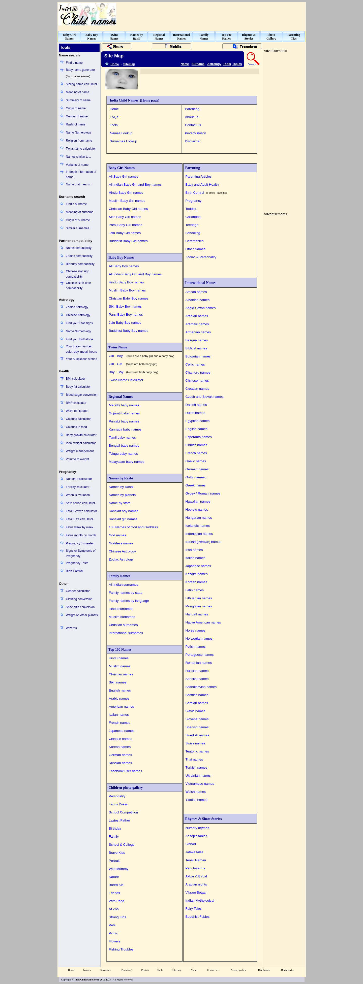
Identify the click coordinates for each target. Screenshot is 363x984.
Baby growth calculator (81, 435)
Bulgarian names (198, 356)
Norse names (195, 630)
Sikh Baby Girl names (125, 217)
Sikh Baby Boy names (125, 306)
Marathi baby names (124, 405)
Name (185, 64)
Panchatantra (195, 868)
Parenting (192, 109)
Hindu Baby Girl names (126, 192)
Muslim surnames (122, 617)
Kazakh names (197, 574)
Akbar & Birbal (196, 876)
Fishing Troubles (121, 949)
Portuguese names (200, 655)
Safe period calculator (80, 503)
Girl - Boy (141, 356)
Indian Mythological (200, 900)
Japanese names (122, 731)
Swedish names (197, 735)
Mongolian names (199, 606)
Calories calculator (78, 419)
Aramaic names (197, 324)
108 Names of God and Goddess (133, 527)
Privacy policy (238, 970)
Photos (144, 970)
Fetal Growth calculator (81, 511)
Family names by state (125, 593)
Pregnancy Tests (77, 563)
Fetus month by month (81, 535)
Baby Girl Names (121, 168)
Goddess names (121, 543)
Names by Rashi (120, 478)
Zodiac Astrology (77, 307)
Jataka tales (194, 852)
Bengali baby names (124, 445)
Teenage (192, 225)
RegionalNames (159, 36)
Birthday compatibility (80, 264)
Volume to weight (77, 459)
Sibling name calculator (81, 84)
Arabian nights (196, 884)
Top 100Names (226, 36)
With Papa (117, 901)
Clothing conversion (79, 599)
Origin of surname (78, 220)
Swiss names (195, 743)
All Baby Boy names (124, 266)
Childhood (193, 217)
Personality (117, 796)
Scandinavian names (201, 687)
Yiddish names (196, 800)
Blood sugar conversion (81, 395)
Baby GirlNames (69, 36)
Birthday (115, 828)
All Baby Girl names (123, 176)
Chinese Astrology (78, 315)
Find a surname (76, 204)
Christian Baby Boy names (128, 298)
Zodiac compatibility (79, 256)
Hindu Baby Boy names (126, 282)
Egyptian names (198, 421)
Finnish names (196, 445)
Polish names (196, 646)
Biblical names (196, 348)
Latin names (195, 590)
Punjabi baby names (124, 421)
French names (119, 723)
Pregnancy (194, 201)
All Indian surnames (123, 584)
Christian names (121, 674)
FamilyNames (203, 36)
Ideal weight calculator (81, 443)
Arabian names (197, 316)
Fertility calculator (77, 487)
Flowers (115, 941)
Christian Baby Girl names (128, 209)
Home (114, 109)
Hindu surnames (121, 609)
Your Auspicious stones (81, 359)
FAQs (114, 117)
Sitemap (129, 64)
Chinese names (120, 739)
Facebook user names (125, 771)
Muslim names (120, 666)
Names (87, 970)
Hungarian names (199, 517)
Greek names (196, 485)
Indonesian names (199, 534)
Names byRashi (136, 36)
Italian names (119, 714)
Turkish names (196, 767)
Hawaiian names (198, 501)
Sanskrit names (197, 679)
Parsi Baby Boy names (126, 314)
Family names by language (129, 601)
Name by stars (120, 503)
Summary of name (78, 100)
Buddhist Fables (198, 917)
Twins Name (117, 347)
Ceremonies (195, 241)
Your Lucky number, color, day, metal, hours (81, 349)
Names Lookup (121, 133)
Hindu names (119, 658)
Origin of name (76, 108)
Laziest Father (119, 820)
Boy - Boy (133, 372)
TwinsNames (114, 36)
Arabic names (119, 698)
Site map (177, 970)
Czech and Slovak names (205, 397)
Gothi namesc (196, 477)
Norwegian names (199, 638)
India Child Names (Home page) (134, 100)
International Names (200, 283)
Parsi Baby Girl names (125, 225)
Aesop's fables (196, 836)
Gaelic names (196, 461)
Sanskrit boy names (123, 511)
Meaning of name (77, 92)
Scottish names (197, 695)
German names (120, 755)
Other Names (195, 249)
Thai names (194, 759)
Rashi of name (75, 124)
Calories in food (76, 427)
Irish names (194, 550)
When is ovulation (78, 495)
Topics (237, 64)
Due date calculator (79, 479)
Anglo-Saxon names (201, 308)
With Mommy (119, 869)
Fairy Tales (194, 908)
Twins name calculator (81, 148)
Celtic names (195, 364)
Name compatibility (78, 248)
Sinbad (191, 844)
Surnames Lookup (123, 141)
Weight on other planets (82, 615)
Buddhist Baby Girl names (128, 241)
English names (120, 690)
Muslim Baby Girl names (127, 201)
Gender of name (77, 116)
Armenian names (198, 332)
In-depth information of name (81, 174)
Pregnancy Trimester (80, 543)
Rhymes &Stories (249, 36)
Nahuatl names (197, 614)
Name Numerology (78, 132)
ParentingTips (293, 36)
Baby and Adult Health (202, 184)
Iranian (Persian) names (203, 542)
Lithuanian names (199, 598)
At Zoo (114, 909)
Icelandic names (198, 526)
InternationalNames (181, 36)
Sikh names (118, 682)
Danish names (196, 405)
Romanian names (199, 663)
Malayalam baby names (126, 462)
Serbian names (197, 703)
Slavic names (195, 711)
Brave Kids (117, 853)
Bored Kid (116, 885)
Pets (112, 925)
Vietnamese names (200, 783)
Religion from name (79, 140)
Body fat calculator (78, 386)
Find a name (74, 62)
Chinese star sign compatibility (77, 274)
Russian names (120, 763)
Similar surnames (77, 228)
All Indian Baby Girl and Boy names (135, 184)
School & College (122, 844)
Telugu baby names (123, 453)
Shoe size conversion (80, 607)
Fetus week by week (79, 527)
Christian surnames (123, 625)
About (194, 970)
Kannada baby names (125, 429)
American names (121, 706)
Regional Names (120, 397)
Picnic (113, 933)
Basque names (197, 340)
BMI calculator (75, 378)
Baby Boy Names (120, 257)
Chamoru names (198, 372)
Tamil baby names (122, 437)
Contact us (193, 125)
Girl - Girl (133, 364)
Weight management (80, 451)
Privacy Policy (195, 133)
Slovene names (197, 719)
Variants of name (77, 165)
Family (114, 836)
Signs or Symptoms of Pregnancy (80, 553)
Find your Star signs (79, 323)
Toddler (191, 209)
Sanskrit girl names (123, 519)
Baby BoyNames (91, 36)
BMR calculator (76, 403)
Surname (198, 64)
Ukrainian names (198, 775)
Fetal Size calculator (79, 519)
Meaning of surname (79, 212)
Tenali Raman (196, 860)
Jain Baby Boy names (125, 322)
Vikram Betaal (196, 892)
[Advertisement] (213, 14)
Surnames (105, 970)
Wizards (71, 628)
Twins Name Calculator (127, 380)
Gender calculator (78, 591)
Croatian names (197, 388)
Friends (114, 893)
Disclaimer (193, 141)
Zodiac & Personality (201, 257)
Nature (114, 877)
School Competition (123, 812)
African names (196, 292)
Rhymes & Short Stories (203, 819)
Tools (227, 64)
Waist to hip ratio (77, 411)
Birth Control (74, 571)
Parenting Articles (199, 176)
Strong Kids (117, 917)
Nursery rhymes (197, 828)
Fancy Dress (118, 804)
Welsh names (196, 792)
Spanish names (197, 727)
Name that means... (79, 184)
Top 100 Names (119, 649)
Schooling (193, 233)
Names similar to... (78, 156)
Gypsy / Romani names (203, 493)
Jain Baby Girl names (125, 233)
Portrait (114, 861)
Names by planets (122, 495)
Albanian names (198, 300)
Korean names (120, 747)
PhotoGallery (271, 36)
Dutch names (195, 413)
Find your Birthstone (79, 339)
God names (117, 535)
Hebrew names (197, 509)
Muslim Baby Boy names (127, 290)
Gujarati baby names (124, 413)
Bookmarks (287, 970)
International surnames (126, 633)
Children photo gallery (125, 788)
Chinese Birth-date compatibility (78, 285)
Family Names (118, 576)
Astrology (214, 64)
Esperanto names (199, 437)
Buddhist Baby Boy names (128, 331)
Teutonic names (197, 751)
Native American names (203, 622)
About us (191, 117)
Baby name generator (80, 70)
